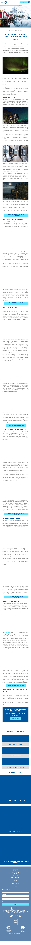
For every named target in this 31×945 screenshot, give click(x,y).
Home (2, 5)
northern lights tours (7, 209)
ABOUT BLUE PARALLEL (15, 877)
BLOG (15, 885)
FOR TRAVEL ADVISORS (15, 879)
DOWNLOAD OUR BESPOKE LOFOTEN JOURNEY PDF (16, 597)
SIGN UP (15, 904)
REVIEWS (15, 880)
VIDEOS (15, 886)
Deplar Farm (24, 313)
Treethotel (7, 99)
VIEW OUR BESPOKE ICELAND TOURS (16, 425)
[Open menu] (2, 2)
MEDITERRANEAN (15, 872)
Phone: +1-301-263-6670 (15, 915)
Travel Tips (14, 5)
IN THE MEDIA (15, 882)
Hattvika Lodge (8, 549)
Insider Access (8, 5)
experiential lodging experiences (10, 93)
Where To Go (19, 5)
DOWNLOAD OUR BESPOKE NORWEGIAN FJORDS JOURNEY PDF (16, 303)
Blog (4, 5)
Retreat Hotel (7, 632)
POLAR (15, 873)
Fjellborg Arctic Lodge (8, 431)
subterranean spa (22, 634)
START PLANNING (24, 2)
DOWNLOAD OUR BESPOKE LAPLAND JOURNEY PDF (16, 215)
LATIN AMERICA (15, 870)
